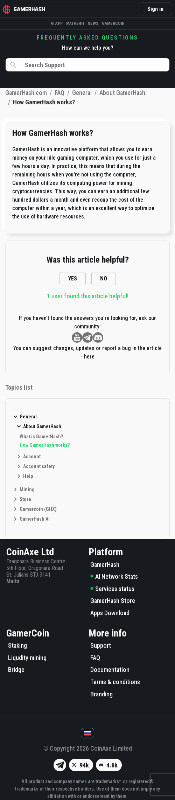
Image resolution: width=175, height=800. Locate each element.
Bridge (16, 669)
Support (100, 645)
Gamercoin (113, 23)
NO (103, 278)
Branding (101, 694)
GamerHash (104, 564)
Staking (17, 645)
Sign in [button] (155, 9)
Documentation (110, 669)
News (93, 23)
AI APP (57, 23)
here (89, 356)
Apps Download (110, 613)
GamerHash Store (112, 600)
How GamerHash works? (45, 445)
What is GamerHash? (41, 436)
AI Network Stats (114, 576)
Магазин (75, 23)
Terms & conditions (115, 682)
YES (72, 278)
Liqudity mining (27, 657)
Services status (112, 588)
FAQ (95, 657)
